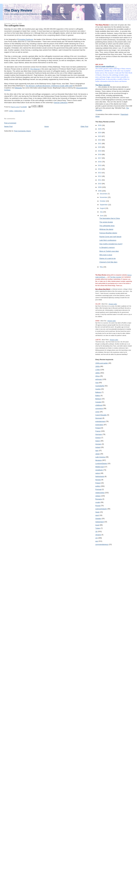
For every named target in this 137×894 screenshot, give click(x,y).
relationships (18, 111)
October (103, 201)
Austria (97, 389)
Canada (98, 402)
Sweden (98, 518)
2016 (100, 162)
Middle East (99, 467)
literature (98, 460)
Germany (98, 434)
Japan (97, 454)
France (97, 431)
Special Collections (61, 102)
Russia (97, 506)
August (102, 208)
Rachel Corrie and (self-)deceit (110, 237)
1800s (97, 373)
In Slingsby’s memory (107, 247)
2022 (100, 140)
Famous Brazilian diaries (108, 233)
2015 (100, 165)
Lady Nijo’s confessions (107, 240)
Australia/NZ (99, 386)
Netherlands (99, 476)
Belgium (98, 399)
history (97, 441)
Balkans (98, 392)
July (101, 212)
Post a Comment (10, 123)
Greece (98, 438)
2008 (100, 191)
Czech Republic (101, 415)
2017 (100, 158)
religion (98, 496)
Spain (97, 512)
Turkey (97, 528)
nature (97, 473)
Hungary (98, 444)
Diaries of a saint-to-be (107, 258)
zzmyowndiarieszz (101, 544)
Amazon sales (113, 304)
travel (97, 525)
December (104, 194)
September (104, 205)
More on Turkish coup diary (109, 251)
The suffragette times (107, 226)
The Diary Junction (102, 85)
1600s (97, 366)
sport (97, 515)
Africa (97, 376)
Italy (96, 450)
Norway (98, 480)
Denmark (98, 418)
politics (11, 111)
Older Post (84, 126)
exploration (99, 425)
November (104, 197)
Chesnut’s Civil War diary (108, 262)
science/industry (101, 509)
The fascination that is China (109, 218)
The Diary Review (18, 10)
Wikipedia (18, 88)
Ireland (97, 447)
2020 (100, 147)
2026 (100, 125)
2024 (100, 132)
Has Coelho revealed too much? (110, 244)
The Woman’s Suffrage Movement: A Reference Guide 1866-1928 (49, 86)
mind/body (99, 470)
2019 (100, 151)
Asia (97, 382)
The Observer (35, 69)
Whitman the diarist (106, 229)
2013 (100, 173)
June (102, 216)
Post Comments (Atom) (22, 131)
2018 (100, 154)
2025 (100, 129)
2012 (100, 176)
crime (97, 412)
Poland (97, 483)
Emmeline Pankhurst (25, 39)
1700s (97, 370)
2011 (100, 180)
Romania (98, 499)
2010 (100, 184)
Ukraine (98, 535)
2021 (100, 143)
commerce (99, 408)
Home (46, 126)
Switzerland (99, 522)
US (96, 538)
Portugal (98, 489)
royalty (97, 502)
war (96, 541)
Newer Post (8, 126)
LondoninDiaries (101, 463)
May (101, 267)
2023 (100, 136)
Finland (98, 428)
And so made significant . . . (106, 66)
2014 (100, 169)
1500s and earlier (101, 363)
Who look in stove (105, 255)
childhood (98, 405)
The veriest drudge (106, 222)
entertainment (100, 421)
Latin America (100, 457)
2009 (100, 187)
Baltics (97, 395)
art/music (98, 379)
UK (24, 111)
